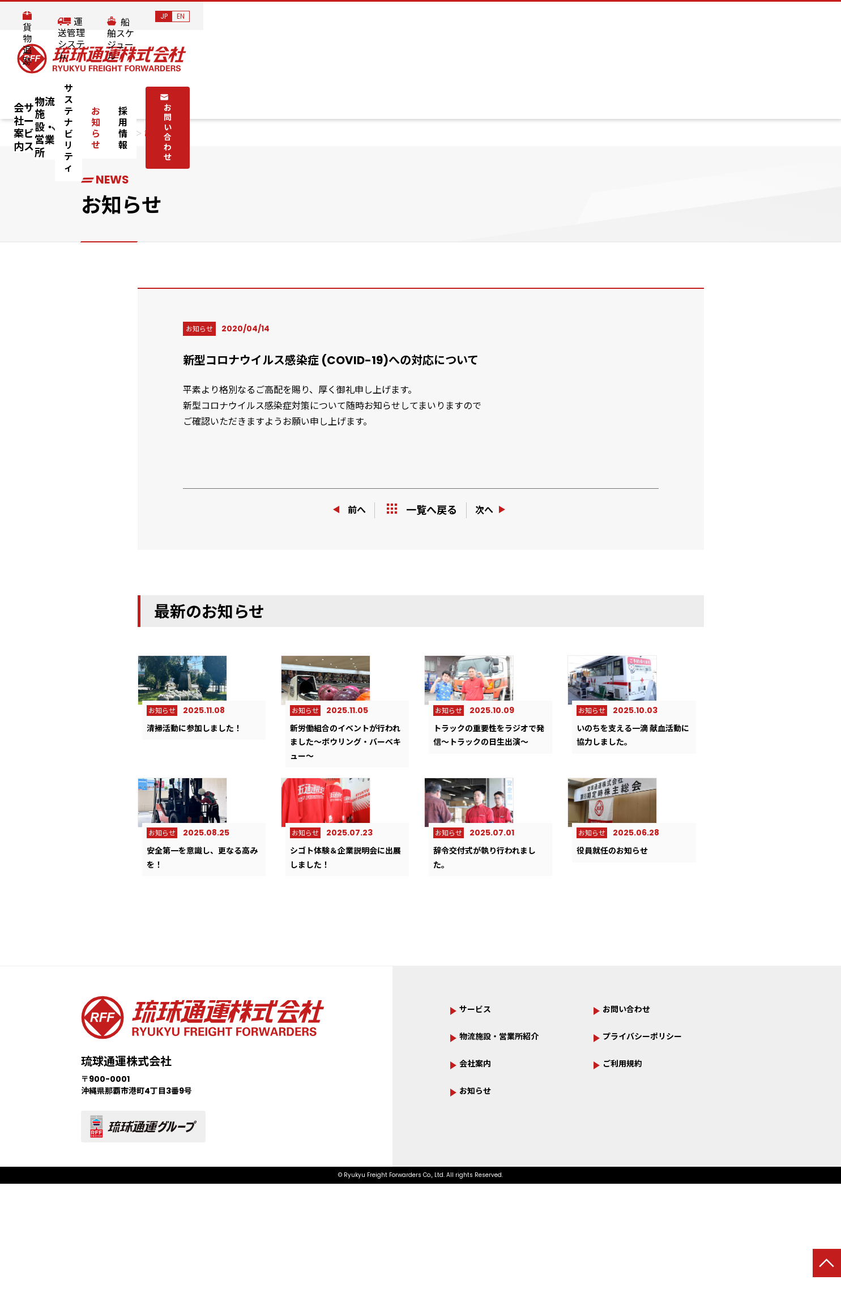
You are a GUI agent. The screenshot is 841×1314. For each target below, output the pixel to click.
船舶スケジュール (736, 17)
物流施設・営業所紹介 (510, 1128)
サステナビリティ (436, 97)
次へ (495, 510)
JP (801, 16)
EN (818, 16)
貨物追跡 (561, 17)
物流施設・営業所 (324, 97)
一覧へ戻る (422, 510)
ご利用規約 (628, 1156)
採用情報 (574, 97)
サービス (233, 97)
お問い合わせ (659, 96)
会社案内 (163, 97)
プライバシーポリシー (654, 1128)
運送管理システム (640, 17)
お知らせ (516, 97)
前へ (345, 510)
